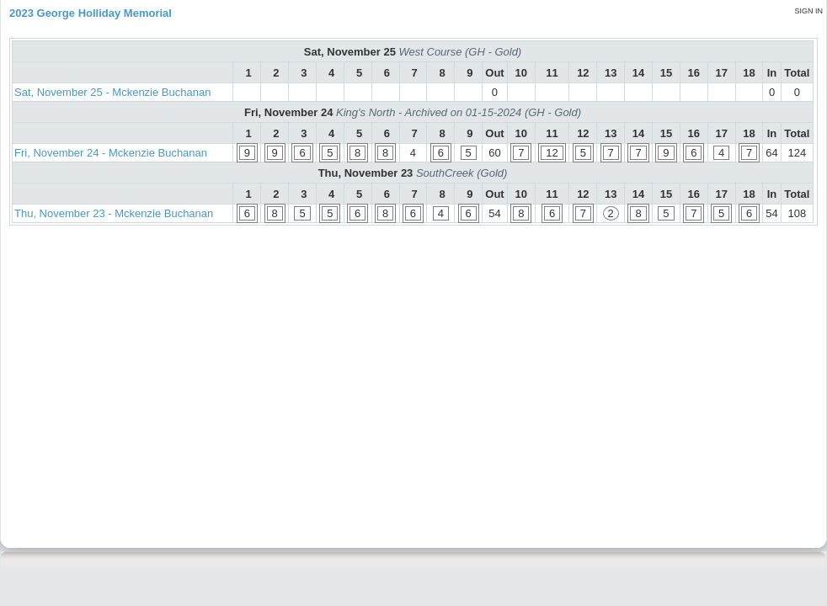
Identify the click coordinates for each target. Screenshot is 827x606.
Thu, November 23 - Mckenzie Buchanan (113, 213)
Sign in (808, 11)
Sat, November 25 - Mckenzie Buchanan (112, 92)
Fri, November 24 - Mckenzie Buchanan (110, 152)
